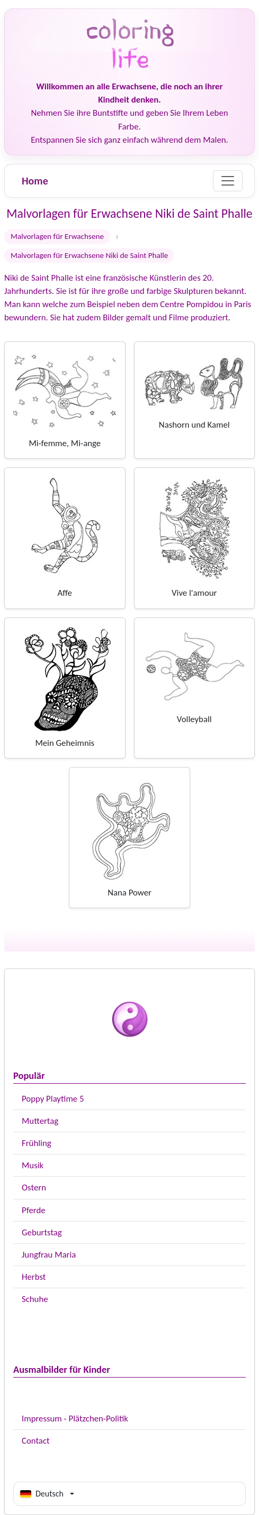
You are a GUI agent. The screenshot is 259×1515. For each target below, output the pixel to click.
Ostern (34, 1187)
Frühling (36, 1143)
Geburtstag (42, 1232)
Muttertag (40, 1120)
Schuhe (35, 1299)
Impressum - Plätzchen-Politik (75, 1418)
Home (35, 180)
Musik (32, 1165)
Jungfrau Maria (49, 1254)
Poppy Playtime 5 (53, 1098)
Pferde (34, 1210)
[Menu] (228, 180)
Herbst (34, 1276)
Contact (36, 1440)
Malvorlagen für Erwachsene (57, 236)
